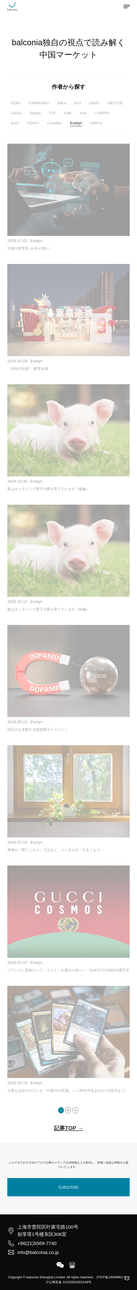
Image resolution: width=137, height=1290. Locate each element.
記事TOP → (68, 1128)
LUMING (102, 113)
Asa (83, 113)
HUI (77, 103)
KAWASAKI (39, 103)
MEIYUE (115, 103)
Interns (96, 123)
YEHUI (33, 123)
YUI (52, 113)
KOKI (16, 103)
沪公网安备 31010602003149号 (69, 1282)
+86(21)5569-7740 (37, 1243)
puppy (35, 113)
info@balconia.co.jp (38, 1252)
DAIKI (94, 103)
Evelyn (76, 123)
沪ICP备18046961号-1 (112, 1277)
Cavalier (54, 123)
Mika (61, 103)
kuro (15, 123)
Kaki (68, 113)
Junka (16, 113)
